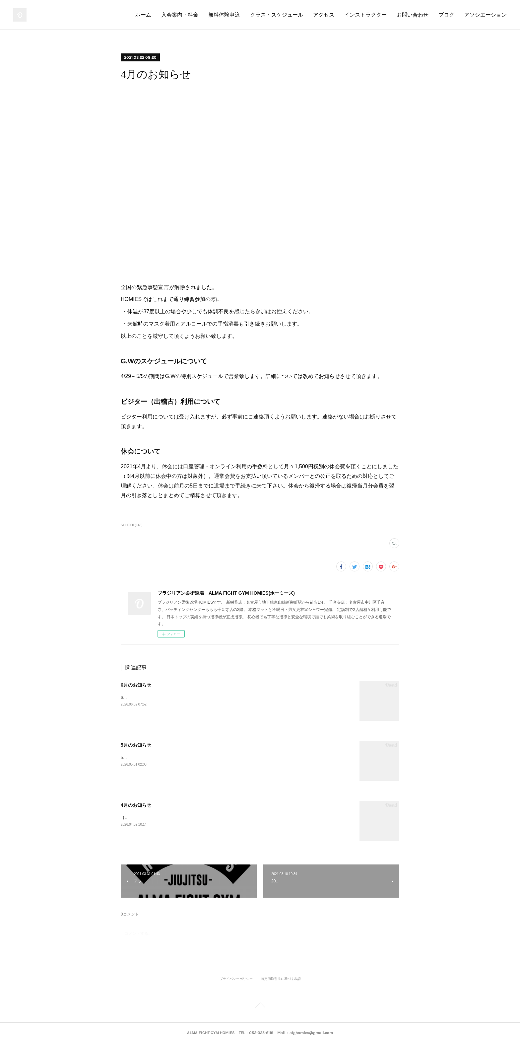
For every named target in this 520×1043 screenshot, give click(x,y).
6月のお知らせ (136, 685)
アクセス (323, 15)
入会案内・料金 (179, 15)
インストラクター (365, 15)
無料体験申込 (224, 15)
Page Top (260, 1006)
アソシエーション (485, 15)
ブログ (446, 15)
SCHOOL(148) (132, 525)
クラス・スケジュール (276, 15)
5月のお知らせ (136, 745)
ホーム (143, 15)
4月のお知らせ (136, 805)
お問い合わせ (412, 15)
